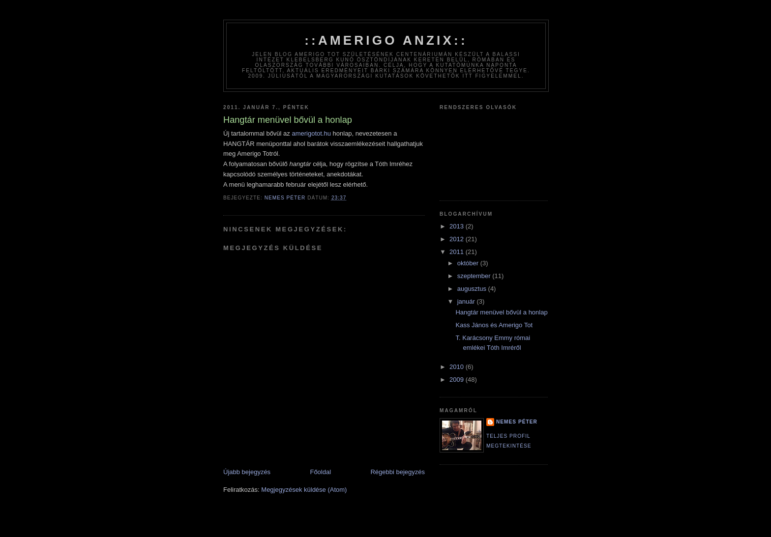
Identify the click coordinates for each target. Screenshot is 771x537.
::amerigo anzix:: (386, 40)
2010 (457, 366)
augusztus (472, 288)
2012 (457, 239)
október (468, 263)
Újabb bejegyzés (246, 472)
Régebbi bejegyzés (397, 472)
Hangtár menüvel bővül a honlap (501, 312)
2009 (457, 379)
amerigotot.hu (311, 133)
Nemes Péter (516, 421)
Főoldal (320, 472)
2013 (457, 226)
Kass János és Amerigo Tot (494, 325)
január (467, 301)
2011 (457, 251)
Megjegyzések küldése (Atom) (304, 489)
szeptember (475, 276)
